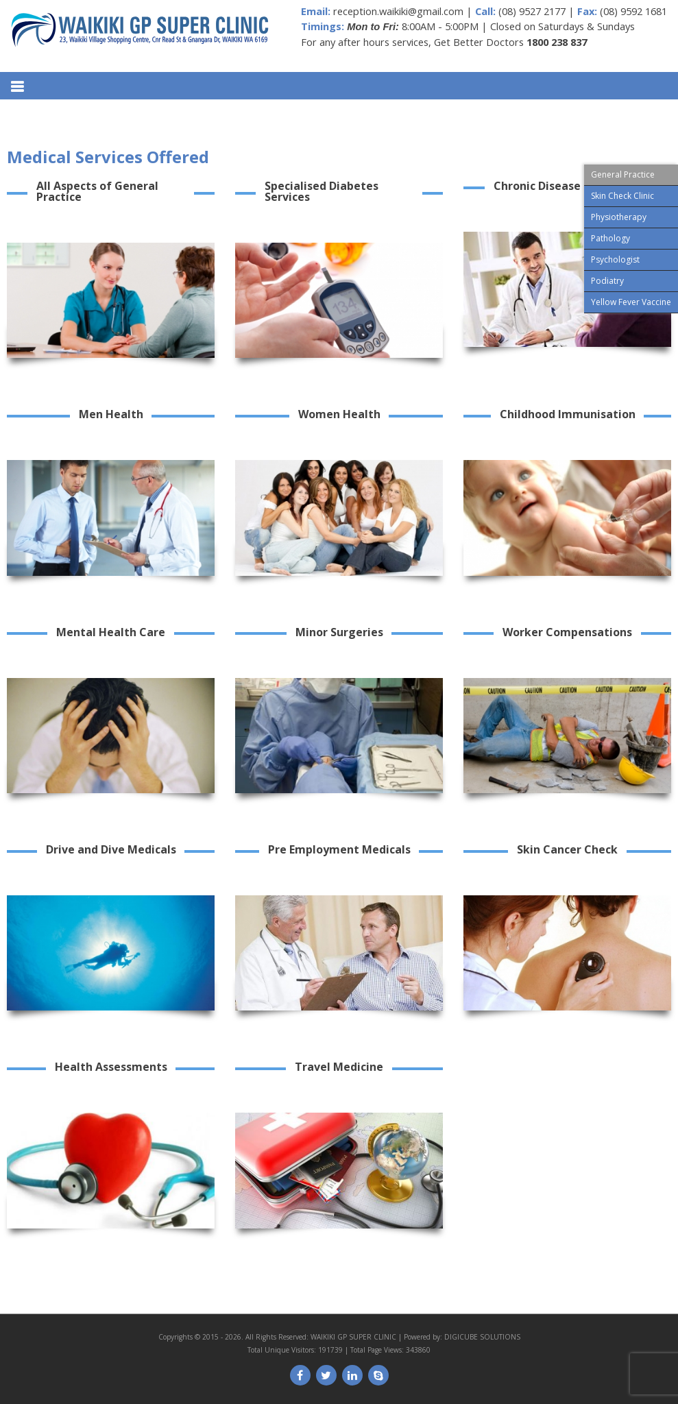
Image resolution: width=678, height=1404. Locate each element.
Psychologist (615, 259)
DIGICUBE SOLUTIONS (482, 1337)
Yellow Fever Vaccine (631, 302)
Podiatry (607, 281)
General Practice (623, 174)
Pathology (610, 238)
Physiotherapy (618, 217)
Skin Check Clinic (622, 196)
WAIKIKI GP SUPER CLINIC (353, 1337)
